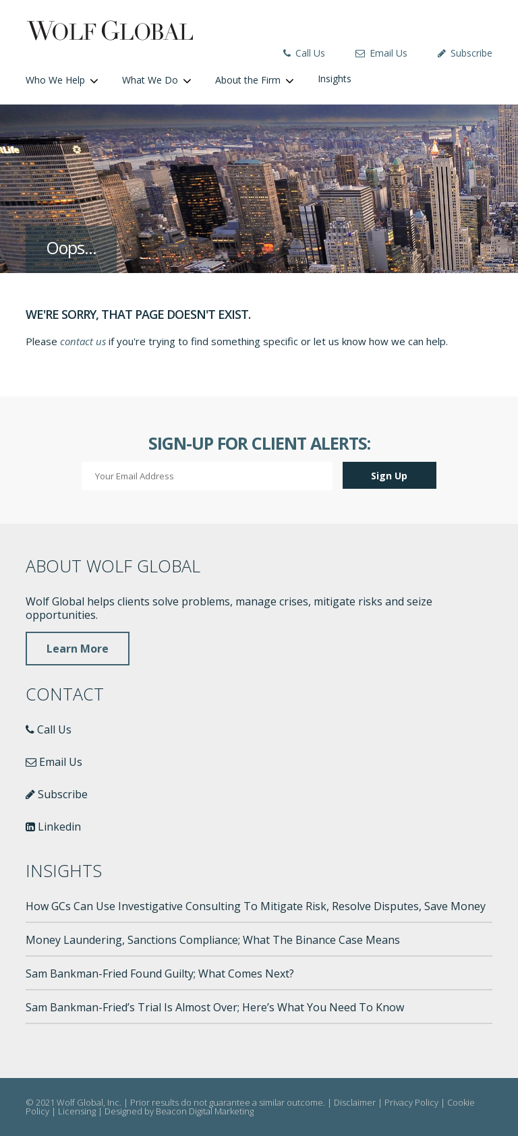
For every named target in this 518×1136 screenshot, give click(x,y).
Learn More (78, 648)
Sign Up (389, 475)
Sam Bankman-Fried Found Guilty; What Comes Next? (160, 973)
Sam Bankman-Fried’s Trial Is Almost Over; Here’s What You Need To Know (215, 1007)
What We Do (150, 79)
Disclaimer (355, 1102)
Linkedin (53, 826)
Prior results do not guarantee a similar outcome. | (232, 1102)
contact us (83, 341)
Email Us (381, 53)
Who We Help (55, 79)
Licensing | (81, 1111)
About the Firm (248, 79)
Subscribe (465, 53)
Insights (334, 78)
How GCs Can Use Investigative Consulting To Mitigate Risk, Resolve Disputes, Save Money (256, 906)
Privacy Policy (411, 1102)
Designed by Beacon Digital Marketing (179, 1111)
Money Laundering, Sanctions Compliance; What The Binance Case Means (213, 939)
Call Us (304, 53)
